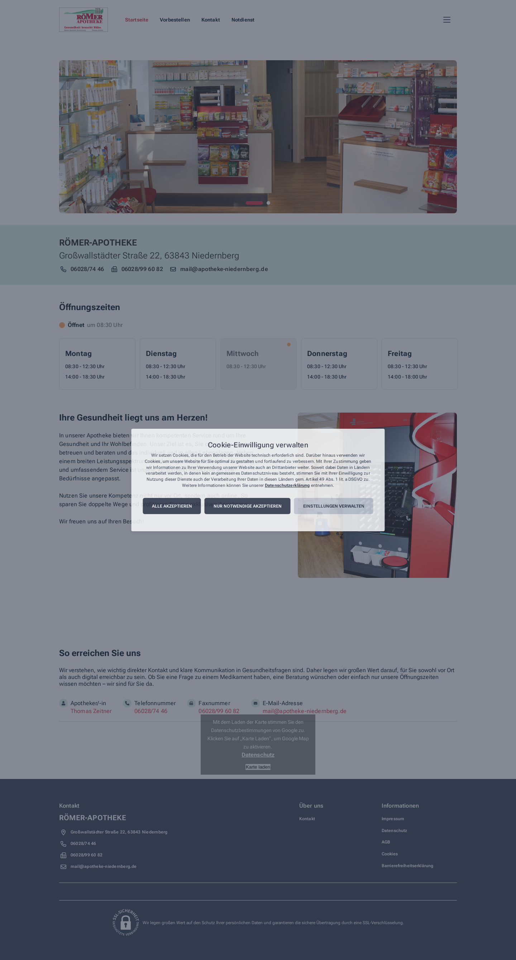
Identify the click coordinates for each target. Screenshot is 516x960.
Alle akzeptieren (172, 506)
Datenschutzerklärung (287, 485)
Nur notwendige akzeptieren (248, 506)
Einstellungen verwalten (333, 506)
